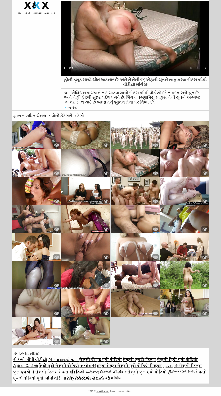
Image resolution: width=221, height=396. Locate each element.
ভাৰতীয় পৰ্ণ (88, 365)
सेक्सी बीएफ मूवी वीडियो (100, 359)
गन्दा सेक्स (107, 365)
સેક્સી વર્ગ (36, 13)
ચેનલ (41, 115)
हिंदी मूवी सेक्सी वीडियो (59, 365)
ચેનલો (46, 13)
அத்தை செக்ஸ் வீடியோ (106, 372)
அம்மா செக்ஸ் (25, 365)
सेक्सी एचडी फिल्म (139, 359)
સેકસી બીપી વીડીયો (30, 359)
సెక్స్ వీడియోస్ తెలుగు (85, 378)
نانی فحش (171, 365)
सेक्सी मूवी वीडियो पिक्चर (140, 365)
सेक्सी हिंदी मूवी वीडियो (177, 359)
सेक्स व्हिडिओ (72, 372)
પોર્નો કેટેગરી (62, 115)
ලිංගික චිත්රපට (182, 372)
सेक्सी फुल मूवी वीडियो (147, 372)
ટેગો (53, 13)
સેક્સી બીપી (24, 13)
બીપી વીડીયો (55, 378)
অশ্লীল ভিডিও (113, 378)
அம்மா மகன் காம (63, 359)
